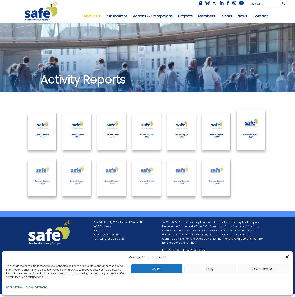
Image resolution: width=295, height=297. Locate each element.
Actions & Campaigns (153, 16)
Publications (116, 16)
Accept (156, 269)
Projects (185, 16)
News (242, 16)
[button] (287, 257)
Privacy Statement (35, 287)
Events (226, 16)
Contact (260, 16)
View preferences (263, 269)
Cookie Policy (14, 287)
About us (92, 16)
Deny (209, 269)
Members (206, 16)
